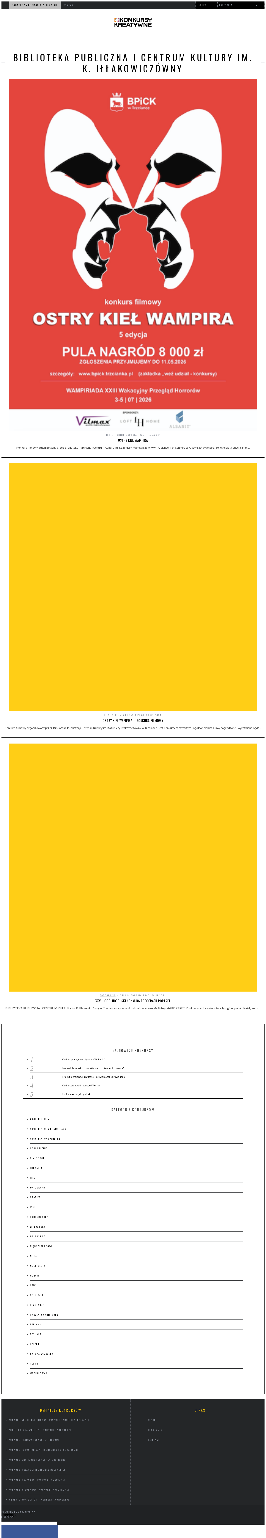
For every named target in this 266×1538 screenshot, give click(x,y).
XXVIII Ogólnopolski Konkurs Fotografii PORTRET (133, 918)
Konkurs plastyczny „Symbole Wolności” (83, 977)
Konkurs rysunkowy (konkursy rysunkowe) (39, 1407)
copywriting (39, 1066)
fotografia (107, 913)
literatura (38, 1144)
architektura (39, 1036)
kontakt (69, 5)
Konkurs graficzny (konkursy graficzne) (38, 1377)
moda (33, 1173)
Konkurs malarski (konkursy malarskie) (37, 1387)
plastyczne (38, 1222)
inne (33, 1124)
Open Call (37, 1212)
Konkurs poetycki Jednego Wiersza (81, 1003)
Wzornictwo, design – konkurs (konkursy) (39, 1417)
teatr (34, 1281)
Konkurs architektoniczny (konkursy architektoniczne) (49, 1337)
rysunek (35, 1251)
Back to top (7, 1435)
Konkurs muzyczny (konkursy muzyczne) (37, 1397)
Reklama (35, 1242)
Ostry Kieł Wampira (133, 440)
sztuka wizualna (42, 1271)
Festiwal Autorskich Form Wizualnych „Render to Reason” (93, 985)
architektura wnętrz (45, 1056)
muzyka (35, 1193)
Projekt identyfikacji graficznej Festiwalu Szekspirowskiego (93, 994)
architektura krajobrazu (48, 1046)
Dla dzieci (37, 1075)
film (108, 434)
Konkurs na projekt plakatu (76, 1011)
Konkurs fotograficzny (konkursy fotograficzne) (44, 1367)
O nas (152, 1337)
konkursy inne (40, 1134)
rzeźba (34, 1261)
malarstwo (38, 1154)
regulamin (155, 1347)
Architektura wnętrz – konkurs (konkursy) (40, 1347)
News (33, 1203)
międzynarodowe (41, 1163)
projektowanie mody (44, 1232)
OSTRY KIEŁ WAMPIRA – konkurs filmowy (133, 821)
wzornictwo (38, 1291)
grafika (35, 1114)
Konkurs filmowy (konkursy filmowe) (35, 1357)
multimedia (37, 1183)
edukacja (36, 1085)
